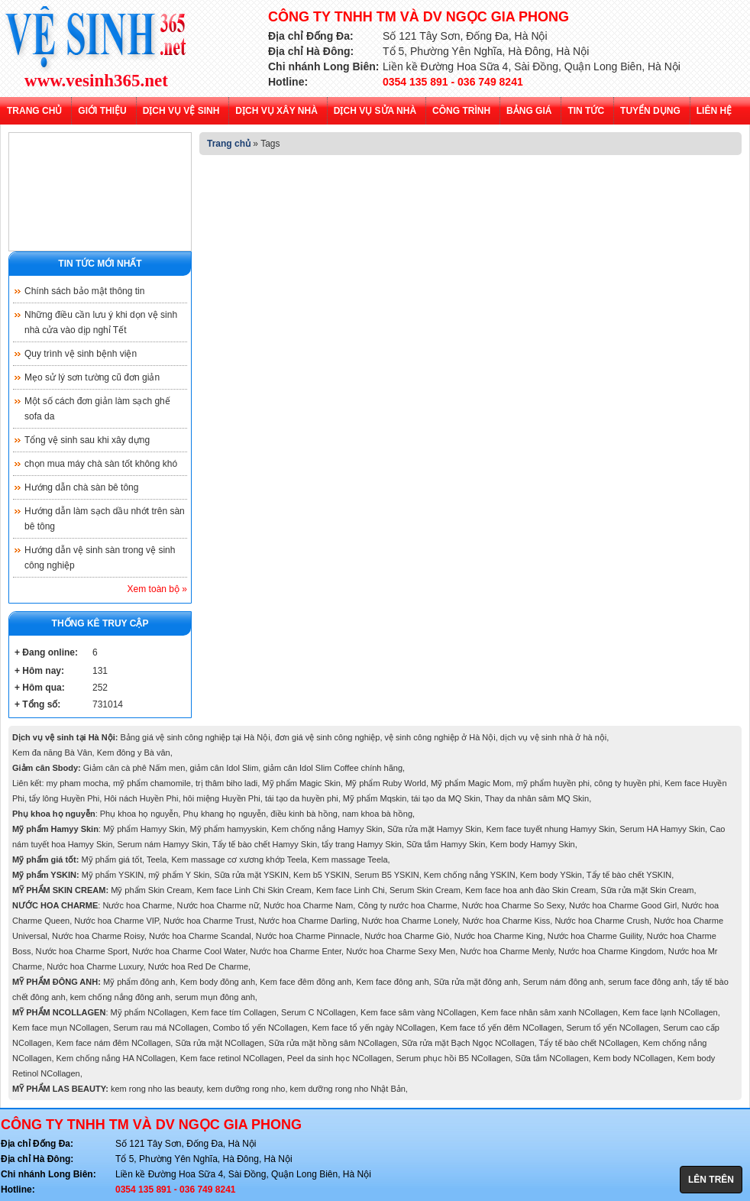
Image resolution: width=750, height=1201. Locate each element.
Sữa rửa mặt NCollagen (219, 1042)
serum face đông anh (647, 981)
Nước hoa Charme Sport (82, 951)
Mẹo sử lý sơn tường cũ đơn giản (92, 377)
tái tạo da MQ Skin (445, 798)
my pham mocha (77, 783)
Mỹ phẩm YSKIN (113, 874)
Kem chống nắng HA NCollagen (116, 1058)
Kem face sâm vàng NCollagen (418, 1012)
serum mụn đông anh (215, 997)
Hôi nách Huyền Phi (141, 798)
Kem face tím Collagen (234, 1012)
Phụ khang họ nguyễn (224, 813)
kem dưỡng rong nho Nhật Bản (348, 1088)
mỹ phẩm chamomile (152, 783)
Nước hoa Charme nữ (218, 905)
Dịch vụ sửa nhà (375, 110)
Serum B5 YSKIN (386, 874)
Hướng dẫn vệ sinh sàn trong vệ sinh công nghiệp (99, 558)
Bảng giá (528, 110)
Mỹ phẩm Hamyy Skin (144, 829)
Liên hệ (714, 110)
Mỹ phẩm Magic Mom (471, 783)
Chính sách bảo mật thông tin (84, 291)
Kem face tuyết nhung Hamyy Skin (550, 829)
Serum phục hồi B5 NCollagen (453, 1058)
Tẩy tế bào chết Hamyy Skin (264, 844)
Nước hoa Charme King (498, 935)
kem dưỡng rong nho (246, 1088)
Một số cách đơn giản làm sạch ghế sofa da (97, 409)
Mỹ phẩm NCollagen (149, 1012)
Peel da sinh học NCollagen (339, 1058)
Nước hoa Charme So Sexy (513, 905)
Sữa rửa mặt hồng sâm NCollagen (333, 1042)
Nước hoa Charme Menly (507, 951)
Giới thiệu (102, 110)
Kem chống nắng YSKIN (470, 874)
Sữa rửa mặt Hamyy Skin (434, 829)
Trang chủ (34, 110)
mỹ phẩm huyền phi (553, 783)
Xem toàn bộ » (157, 589)
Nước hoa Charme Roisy (98, 935)
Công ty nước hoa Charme (407, 905)
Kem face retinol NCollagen (231, 1058)
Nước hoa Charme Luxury (95, 966)
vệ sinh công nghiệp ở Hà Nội (440, 737)
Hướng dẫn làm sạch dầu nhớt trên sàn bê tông (104, 519)
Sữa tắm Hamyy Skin (445, 844)
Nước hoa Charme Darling (308, 920)
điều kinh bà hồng (304, 813)
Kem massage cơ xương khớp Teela (239, 859)
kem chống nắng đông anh (120, 997)
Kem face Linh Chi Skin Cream (253, 890)
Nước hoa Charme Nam (308, 905)
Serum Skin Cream (425, 890)
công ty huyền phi (627, 783)
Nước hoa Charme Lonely (410, 920)
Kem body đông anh (217, 981)
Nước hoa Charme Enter (295, 951)
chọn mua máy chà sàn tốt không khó (100, 463)
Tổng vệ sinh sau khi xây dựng (87, 440)
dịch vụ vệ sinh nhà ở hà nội (553, 737)
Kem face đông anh (392, 981)
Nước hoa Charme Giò (406, 935)
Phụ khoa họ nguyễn (139, 813)
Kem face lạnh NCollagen (670, 1012)
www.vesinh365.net (96, 81)
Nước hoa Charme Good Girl (623, 905)
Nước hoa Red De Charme (198, 966)
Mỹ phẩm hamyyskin (228, 829)
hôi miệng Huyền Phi (221, 798)
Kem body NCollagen (633, 1058)
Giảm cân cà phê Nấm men (134, 767)
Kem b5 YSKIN (321, 874)
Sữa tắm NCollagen (551, 1058)
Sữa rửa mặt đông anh (476, 981)
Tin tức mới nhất (99, 263)
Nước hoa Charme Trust (208, 920)
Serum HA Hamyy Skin (662, 829)
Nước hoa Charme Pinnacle (308, 935)
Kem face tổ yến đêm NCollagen (500, 1027)
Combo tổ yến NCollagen (260, 1027)
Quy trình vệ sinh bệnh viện (80, 353)
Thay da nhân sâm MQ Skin (537, 798)
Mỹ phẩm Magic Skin (301, 783)
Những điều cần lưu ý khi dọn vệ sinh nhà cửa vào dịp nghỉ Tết (100, 322)
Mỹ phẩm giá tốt (112, 859)
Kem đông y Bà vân (133, 752)
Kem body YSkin (551, 874)
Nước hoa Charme (137, 905)
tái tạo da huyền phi (301, 798)
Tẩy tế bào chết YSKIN (629, 874)
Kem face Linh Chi (350, 890)
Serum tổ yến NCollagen (612, 1027)
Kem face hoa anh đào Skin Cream (530, 890)
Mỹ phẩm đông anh (139, 981)
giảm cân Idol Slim (224, 767)
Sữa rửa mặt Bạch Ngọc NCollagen (468, 1042)
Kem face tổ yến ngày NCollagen (373, 1027)
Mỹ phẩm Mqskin (375, 798)
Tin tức (585, 110)
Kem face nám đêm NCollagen (114, 1042)
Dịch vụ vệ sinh (181, 110)
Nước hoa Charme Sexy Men (400, 951)
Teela (156, 859)
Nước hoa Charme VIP (116, 920)
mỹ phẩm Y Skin (178, 874)
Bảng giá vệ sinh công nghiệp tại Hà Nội (195, 737)
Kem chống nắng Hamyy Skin (327, 829)
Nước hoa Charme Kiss (506, 920)
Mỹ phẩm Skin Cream (151, 890)
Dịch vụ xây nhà (276, 110)
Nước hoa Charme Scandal (200, 935)
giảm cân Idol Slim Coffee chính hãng (332, 767)
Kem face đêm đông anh (305, 981)
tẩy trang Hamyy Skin (361, 844)
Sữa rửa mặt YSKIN (251, 874)
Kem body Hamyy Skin (532, 844)
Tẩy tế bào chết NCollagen (588, 1042)
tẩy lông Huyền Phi (64, 798)
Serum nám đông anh (562, 981)
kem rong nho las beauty (156, 1088)
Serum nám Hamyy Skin (162, 844)
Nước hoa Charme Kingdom (611, 951)
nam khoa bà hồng (377, 813)
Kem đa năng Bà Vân (52, 752)
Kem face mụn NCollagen (60, 1027)
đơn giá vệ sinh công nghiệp (327, 737)
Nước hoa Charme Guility (595, 935)
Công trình (461, 110)
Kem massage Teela (349, 859)
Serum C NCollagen (318, 1012)
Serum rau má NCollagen (160, 1027)
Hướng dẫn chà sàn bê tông (81, 487)
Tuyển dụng (650, 110)
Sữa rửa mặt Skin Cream (646, 890)
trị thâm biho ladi (226, 783)
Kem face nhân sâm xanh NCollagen (549, 1012)
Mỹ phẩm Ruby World (385, 783)
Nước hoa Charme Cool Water (188, 951)
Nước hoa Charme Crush (601, 920)
